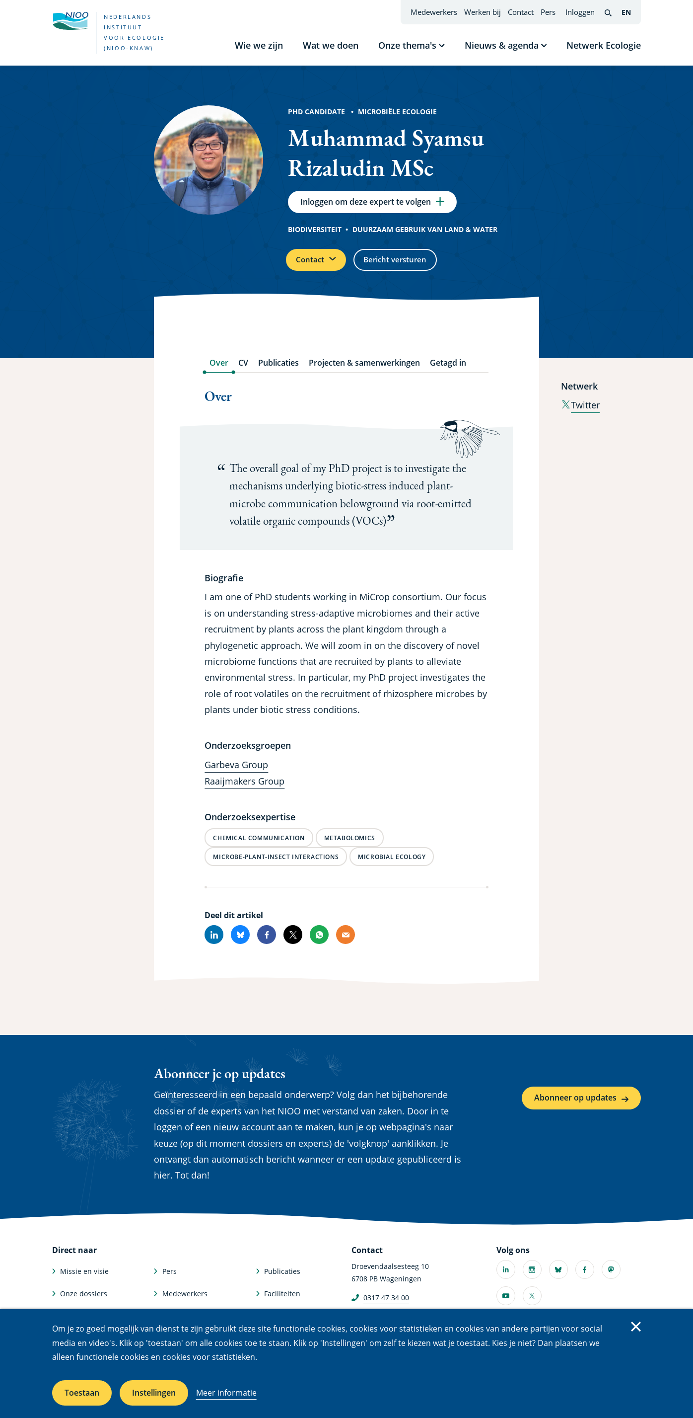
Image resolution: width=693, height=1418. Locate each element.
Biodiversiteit (315, 232)
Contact (521, 12)
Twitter (580, 411)
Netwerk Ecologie (603, 45)
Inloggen (580, 12)
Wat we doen (330, 45)
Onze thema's (407, 45)
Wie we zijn (259, 45)
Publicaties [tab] (278, 368)
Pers (548, 12)
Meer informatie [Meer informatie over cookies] (226, 1392)
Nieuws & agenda (502, 45)
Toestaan (82, 1392)
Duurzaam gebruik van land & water (424, 232)
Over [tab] (218, 368)
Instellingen (154, 1392)
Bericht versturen (405, 263)
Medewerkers (434, 12)
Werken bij (482, 12)
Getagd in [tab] (448, 368)
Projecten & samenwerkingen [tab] (364, 368)
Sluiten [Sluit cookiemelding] (636, 1327)
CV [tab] (243, 368)
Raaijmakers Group (244, 787)
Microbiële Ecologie (397, 111)
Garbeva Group (236, 771)
